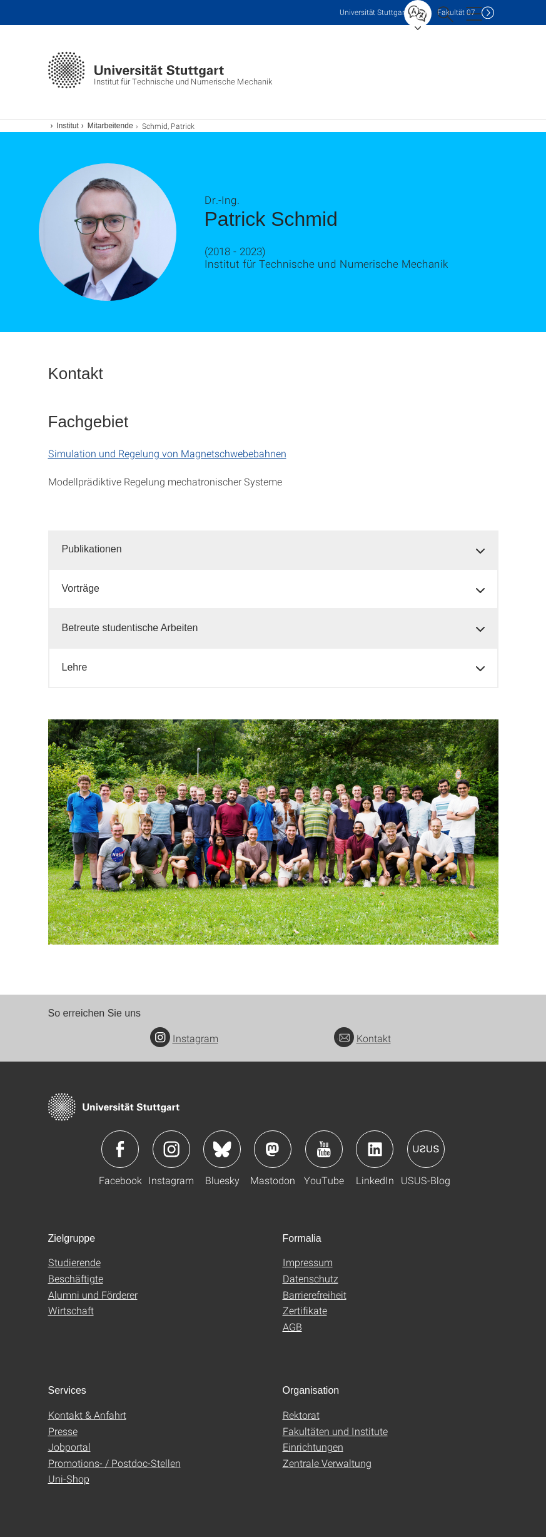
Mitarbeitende (110, 125)
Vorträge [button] (80, 588)
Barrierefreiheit (314, 1294)
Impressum (308, 1262)
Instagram (184, 1038)
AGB (292, 1326)
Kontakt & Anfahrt (87, 1414)
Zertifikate (305, 1310)
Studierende (74, 1262)
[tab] (273, 549)
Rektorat (301, 1414)
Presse (63, 1431)
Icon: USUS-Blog (426, 1149)
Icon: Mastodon (272, 1149)
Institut (68, 125)
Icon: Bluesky (222, 1149)
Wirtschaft (71, 1310)
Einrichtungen (313, 1446)
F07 (456, 12)
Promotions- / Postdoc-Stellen (114, 1462)
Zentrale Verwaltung (327, 1462)
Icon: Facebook (120, 1149)
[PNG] (273, 832)
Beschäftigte (75, 1278)
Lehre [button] (75, 667)
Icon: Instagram (171, 1149)
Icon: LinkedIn (374, 1149)
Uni (373, 12)
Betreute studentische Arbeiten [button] (130, 627)
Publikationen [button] (92, 549)
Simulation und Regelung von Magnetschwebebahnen (167, 453)
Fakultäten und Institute (335, 1431)
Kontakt (362, 1038)
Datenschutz (310, 1278)
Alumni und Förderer (93, 1294)
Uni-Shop (68, 1478)
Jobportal (69, 1446)
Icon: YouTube (324, 1149)
